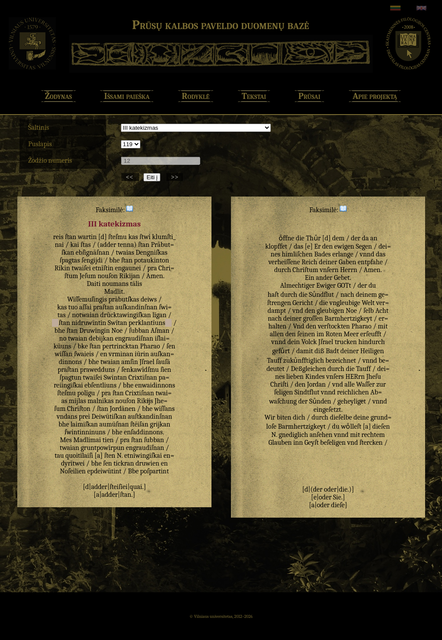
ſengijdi (92, 260)
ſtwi (145, 237)
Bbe (133, 471)
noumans (115, 284)
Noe (117, 331)
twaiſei (81, 268)
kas (133, 237)
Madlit (113, 291)
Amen (154, 276)
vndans (67, 416)
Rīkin (62, 268)
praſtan (103, 307)
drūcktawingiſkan (125, 315)
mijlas (77, 401)
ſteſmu (117, 237)
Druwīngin (94, 331)
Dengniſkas (151, 252)
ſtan (70, 237)
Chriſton (79, 409)
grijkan (160, 424)
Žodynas (58, 96)
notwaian (85, 315)
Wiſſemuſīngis (87, 299)
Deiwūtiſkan (108, 416)
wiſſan (63, 354)
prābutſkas (123, 299)
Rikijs (145, 401)
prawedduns (97, 370)
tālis (136, 284)
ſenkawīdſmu (140, 370)
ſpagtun (70, 377)
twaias (125, 252)
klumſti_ (164, 237)
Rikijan (129, 276)
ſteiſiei (118, 487)
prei (84, 416)
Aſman (160, 331)
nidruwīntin (89, 323)
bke (83, 346)
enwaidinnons (155, 385)
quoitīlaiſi (79, 455)
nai (59, 245)
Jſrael (147, 362)
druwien (147, 463)
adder (108, 245)
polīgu (86, 393)
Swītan (117, 323)
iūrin (142, 354)
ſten (109, 455)
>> (175, 177)
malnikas (101, 401)
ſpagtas (70, 260)
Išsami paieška (127, 96)
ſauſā (163, 362)
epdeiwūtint (104, 471)
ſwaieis (84, 354)
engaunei (128, 268)
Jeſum (87, 276)
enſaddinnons (143, 432)
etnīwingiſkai (143, 455)
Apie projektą (375, 96)
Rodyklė (196, 96)
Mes (66, 440)
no (63, 338)
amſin (129, 362)
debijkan (101, 338)
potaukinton (151, 260)
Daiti (94, 284)
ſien (165, 370)
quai (136, 487)
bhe (114, 260)
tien (108, 440)
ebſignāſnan (93, 252)
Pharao (150, 346)
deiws (149, 299)
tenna (126, 245)
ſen (170, 346)
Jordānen (122, 409)
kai (74, 245)
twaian (78, 338)
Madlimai (87, 440)
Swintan (115, 377)
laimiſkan (84, 424)
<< (130, 177)
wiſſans (164, 409)
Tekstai (254, 96)
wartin (87, 237)
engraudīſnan (134, 338)
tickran (124, 463)
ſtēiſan (139, 424)
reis (58, 237)
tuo (73, 307)
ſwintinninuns (85, 432)
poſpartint (154, 471)
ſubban (139, 331)
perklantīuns (147, 323)
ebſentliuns (100, 385)
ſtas (86, 245)
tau (59, 455)
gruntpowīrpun (102, 448)
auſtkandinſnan (150, 416)
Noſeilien (72, 471)
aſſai (85, 307)
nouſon (107, 276)
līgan (159, 315)
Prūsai (310, 96)
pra (152, 268)
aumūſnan (114, 424)
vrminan (121, 354)
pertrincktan (120, 346)
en (103, 354)
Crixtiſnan (142, 377)
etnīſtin (103, 268)
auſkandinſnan (136, 307)
